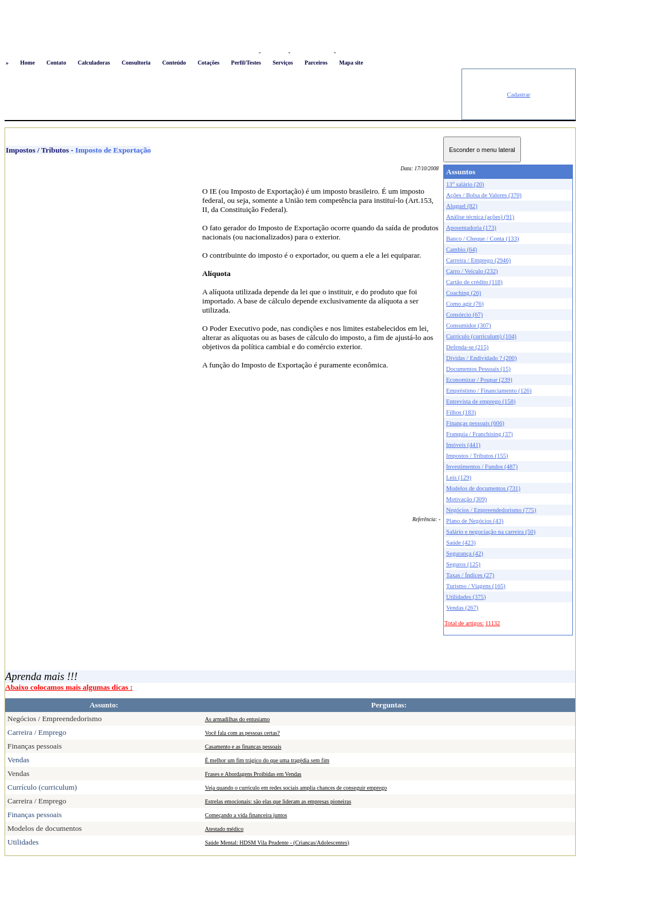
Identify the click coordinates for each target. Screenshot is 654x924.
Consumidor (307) (468, 325)
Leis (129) (458, 477)
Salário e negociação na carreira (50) (491, 532)
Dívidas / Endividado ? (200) (481, 358)
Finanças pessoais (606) (475, 423)
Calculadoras (94, 62)
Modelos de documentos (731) (483, 488)
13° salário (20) (465, 184)
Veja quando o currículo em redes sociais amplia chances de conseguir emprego (296, 788)
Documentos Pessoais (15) (478, 369)
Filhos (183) (461, 412)
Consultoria (136, 62)
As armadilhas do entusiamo (237, 719)
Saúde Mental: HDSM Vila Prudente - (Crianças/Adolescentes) (277, 842)
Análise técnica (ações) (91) (480, 217)
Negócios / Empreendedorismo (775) (491, 510)
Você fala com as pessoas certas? (242, 733)
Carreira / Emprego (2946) (478, 260)
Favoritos (274, 52)
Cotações (208, 62)
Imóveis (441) (463, 445)
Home (27, 62)
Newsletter (352, 52)
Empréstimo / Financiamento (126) (488, 390)
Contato (56, 62)
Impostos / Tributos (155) (477, 456)
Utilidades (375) (466, 597)
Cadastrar (519, 94)
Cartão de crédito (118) (474, 282)
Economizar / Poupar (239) (479, 380)
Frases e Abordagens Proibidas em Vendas (253, 774)
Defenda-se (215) (467, 347)
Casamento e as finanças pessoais (243, 746)
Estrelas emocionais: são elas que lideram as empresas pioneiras (278, 801)
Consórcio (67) (464, 314)
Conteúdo (174, 62)
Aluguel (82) (462, 206)
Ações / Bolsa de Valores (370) (483, 195)
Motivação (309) (466, 499)
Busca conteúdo (312, 52)
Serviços (282, 62)
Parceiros (315, 62)
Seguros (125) (463, 564)
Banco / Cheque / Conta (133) (482, 238)
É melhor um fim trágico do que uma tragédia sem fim (267, 760)
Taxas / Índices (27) (470, 575)
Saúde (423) (461, 542)
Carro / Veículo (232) (472, 271)
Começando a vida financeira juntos (246, 815)
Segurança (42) (464, 553)
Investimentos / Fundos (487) (481, 466)
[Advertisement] (233, 94)
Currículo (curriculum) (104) (481, 336)
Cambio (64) (461, 249)
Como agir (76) (465, 304)
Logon (247, 52)
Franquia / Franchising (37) (479, 434)
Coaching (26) (463, 293)
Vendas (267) (462, 608)
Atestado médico (224, 829)
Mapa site (351, 62)
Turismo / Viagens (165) (475, 586)
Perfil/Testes (246, 62)
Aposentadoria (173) (471, 228)
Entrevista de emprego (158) (481, 401)
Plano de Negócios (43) (474, 521)
